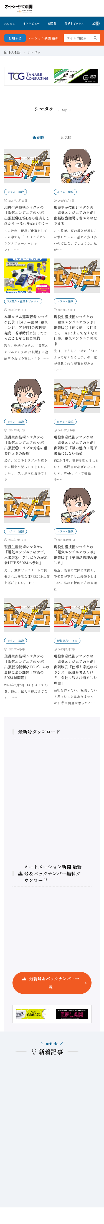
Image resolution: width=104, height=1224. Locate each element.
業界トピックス (74, 23)
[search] (95, 38)
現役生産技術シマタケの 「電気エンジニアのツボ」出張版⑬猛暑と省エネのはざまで (75, 215)
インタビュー (31, 23)
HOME (9, 23)
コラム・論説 (15, 192)
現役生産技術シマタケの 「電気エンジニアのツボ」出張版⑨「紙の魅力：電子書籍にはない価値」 (75, 445)
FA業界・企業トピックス (23, 301)
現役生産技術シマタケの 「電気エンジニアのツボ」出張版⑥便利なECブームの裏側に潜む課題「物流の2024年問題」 (26, 666)
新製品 (52, 23)
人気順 (66, 137)
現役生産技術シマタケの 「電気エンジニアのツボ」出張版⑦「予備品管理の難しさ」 (75, 555)
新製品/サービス (67, 641)
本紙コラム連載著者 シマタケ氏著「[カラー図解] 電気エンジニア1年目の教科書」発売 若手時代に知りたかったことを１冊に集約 (26, 327)
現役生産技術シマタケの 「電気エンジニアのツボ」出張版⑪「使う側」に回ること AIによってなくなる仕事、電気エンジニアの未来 (76, 330)
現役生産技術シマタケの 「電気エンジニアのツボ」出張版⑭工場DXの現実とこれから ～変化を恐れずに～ (26, 215)
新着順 (38, 137)
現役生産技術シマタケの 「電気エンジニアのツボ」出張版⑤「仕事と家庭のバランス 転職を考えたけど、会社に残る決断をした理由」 (75, 669)
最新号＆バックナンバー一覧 (54, 983)
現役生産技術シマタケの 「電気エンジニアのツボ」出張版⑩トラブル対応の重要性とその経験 (25, 445)
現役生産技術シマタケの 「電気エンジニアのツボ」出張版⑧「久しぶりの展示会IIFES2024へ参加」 (25, 555)
